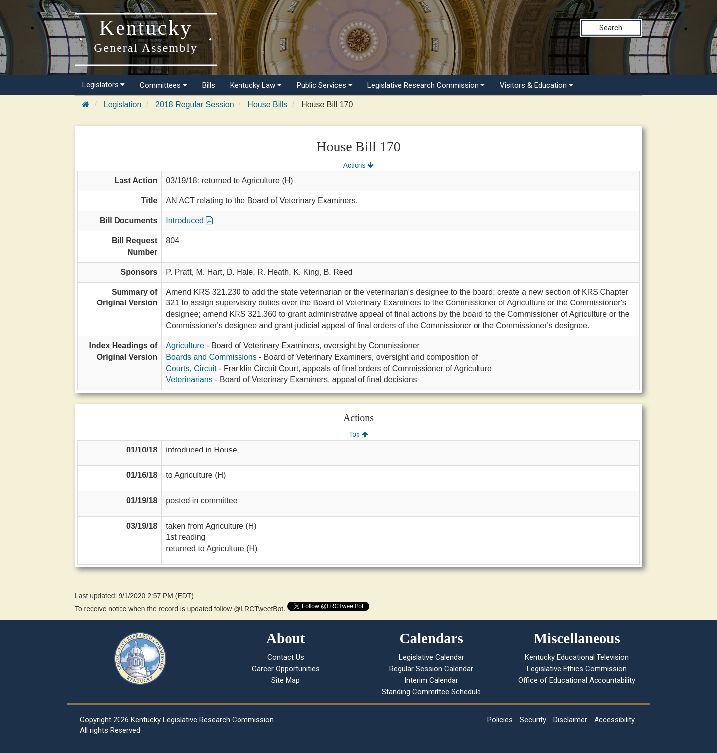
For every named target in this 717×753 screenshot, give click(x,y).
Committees (163, 85)
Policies (500, 719)
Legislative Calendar (431, 657)
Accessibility (614, 719)
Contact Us (285, 657)
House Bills (267, 104)
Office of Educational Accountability (576, 680)
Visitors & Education (536, 85)
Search (610, 27)
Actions (358, 165)
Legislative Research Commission (426, 85)
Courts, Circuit (191, 368)
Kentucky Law (256, 85)
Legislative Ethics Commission (577, 668)
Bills (208, 85)
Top (358, 434)
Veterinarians (189, 379)
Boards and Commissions (211, 357)
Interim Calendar (431, 680)
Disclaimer (570, 719)
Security (533, 719)
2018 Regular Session (194, 104)
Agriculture (185, 345)
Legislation (123, 104)
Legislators (103, 84)
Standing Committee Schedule (431, 691)
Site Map (285, 680)
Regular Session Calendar (431, 668)
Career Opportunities (286, 668)
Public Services (325, 85)
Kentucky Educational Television (577, 657)
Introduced (189, 220)
